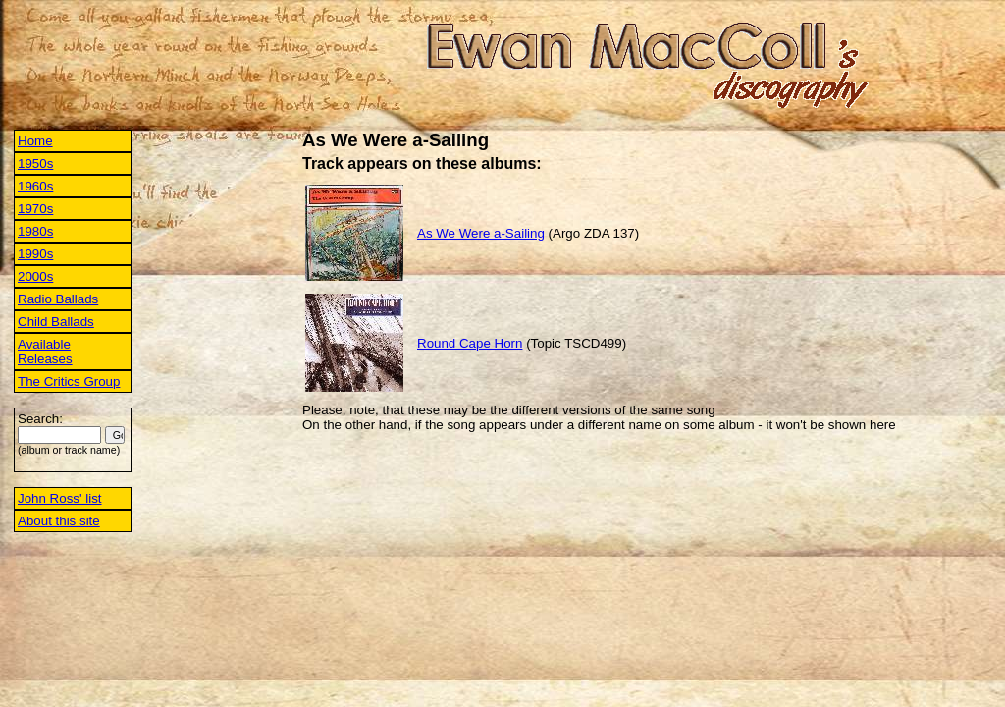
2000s (35, 276)
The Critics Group (69, 381)
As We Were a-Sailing (481, 233)
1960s (35, 186)
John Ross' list (60, 498)
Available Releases (45, 351)
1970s (35, 208)
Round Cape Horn (469, 343)
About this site (59, 521)
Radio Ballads (58, 299)
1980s (35, 231)
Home (35, 141)
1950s (35, 163)
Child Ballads (56, 321)
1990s (35, 253)
